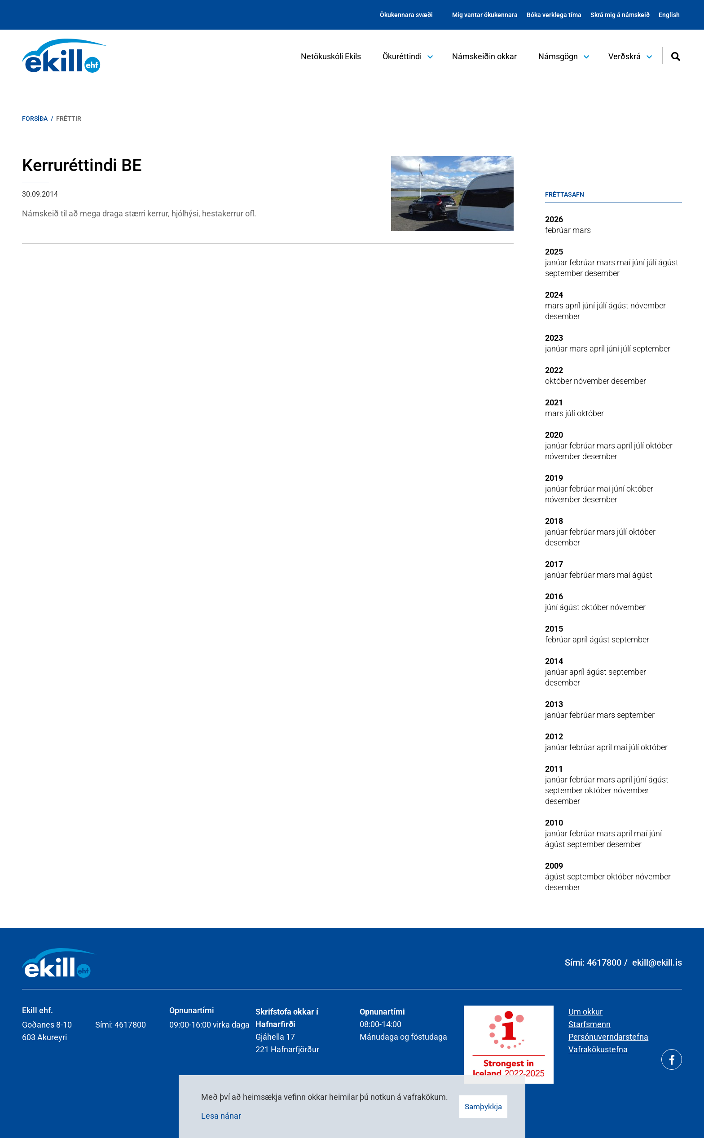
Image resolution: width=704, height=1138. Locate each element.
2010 (554, 822)
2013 (554, 704)
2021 (554, 402)
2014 (554, 661)
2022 (554, 370)
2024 (554, 294)
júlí (652, 262)
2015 (554, 628)
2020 (554, 434)
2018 (554, 521)
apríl (573, 305)
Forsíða (35, 118)
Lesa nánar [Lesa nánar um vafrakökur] (221, 1115)
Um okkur (585, 1011)
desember (602, 273)
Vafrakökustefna (598, 1049)
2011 (554, 768)
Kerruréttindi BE (81, 165)
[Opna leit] (675, 55)
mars (581, 230)
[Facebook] (671, 1059)
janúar (557, 262)
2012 (554, 736)
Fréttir (68, 118)
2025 (554, 251)
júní (639, 262)
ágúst (668, 262)
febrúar (558, 230)
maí (624, 262)
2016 (554, 596)
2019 (554, 478)
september (565, 273)
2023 (554, 338)
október (559, 381)
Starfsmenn (589, 1024)
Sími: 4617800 (593, 962)
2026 (554, 219)
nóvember (648, 305)
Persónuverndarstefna (608, 1036)
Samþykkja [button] (483, 1106)
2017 (554, 564)
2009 (554, 865)
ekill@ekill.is (657, 962)
